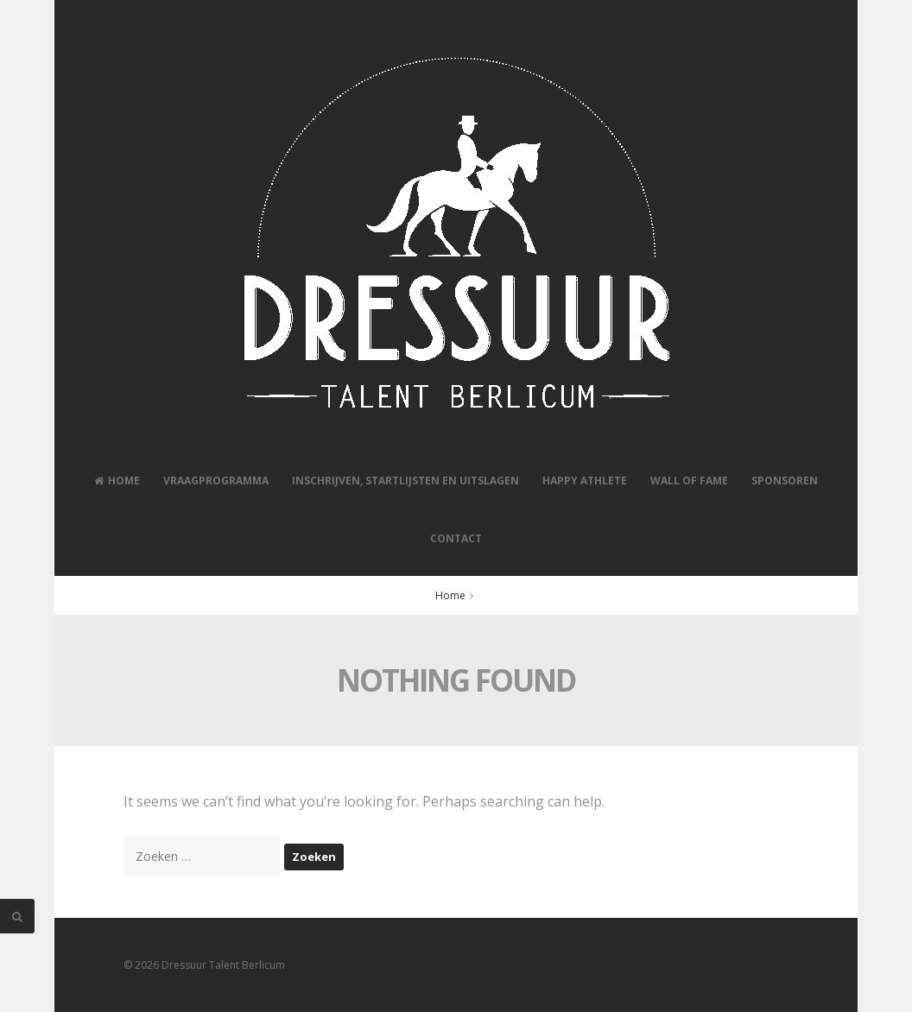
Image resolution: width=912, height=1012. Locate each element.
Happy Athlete (584, 480)
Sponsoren (784, 480)
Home (117, 480)
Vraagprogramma (216, 480)
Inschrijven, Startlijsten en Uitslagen (405, 480)
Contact (456, 538)
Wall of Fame (689, 480)
